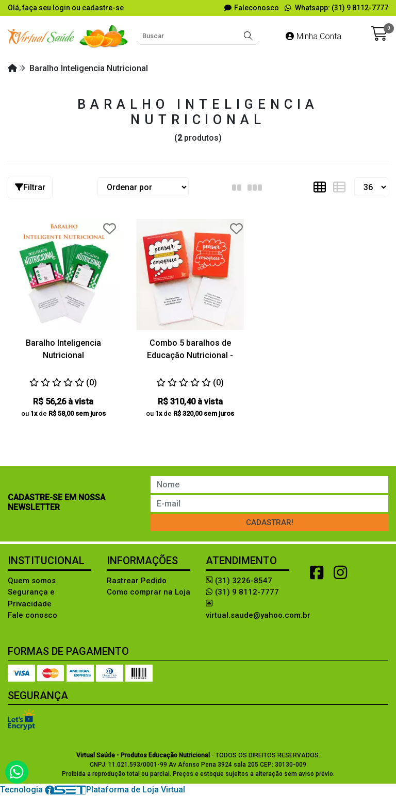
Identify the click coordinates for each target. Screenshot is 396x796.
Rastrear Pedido (137, 580)
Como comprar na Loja (148, 592)
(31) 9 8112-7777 (242, 592)
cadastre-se (103, 8)
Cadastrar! (269, 522)
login (62, 8)
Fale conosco (32, 615)
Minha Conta (313, 36)
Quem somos (32, 580)
